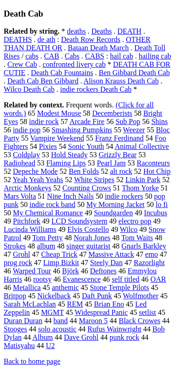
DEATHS (18, 39)
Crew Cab (22, 64)
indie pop (27, 130)
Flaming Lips (66, 163)
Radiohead (19, 163)
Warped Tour (32, 271)
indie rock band (52, 204)
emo (151, 254)
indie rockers (124, 196)
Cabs (72, 56)
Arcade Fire (87, 121)
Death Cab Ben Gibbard (42, 81)
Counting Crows (87, 188)
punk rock (124, 337)
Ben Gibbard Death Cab (134, 73)
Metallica (27, 287)
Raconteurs (153, 163)
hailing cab (155, 56)
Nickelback (54, 296)
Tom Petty (47, 238)
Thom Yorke (140, 188)
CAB (51, 56)
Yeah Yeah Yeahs (37, 180)
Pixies (48, 146)
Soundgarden (113, 213)
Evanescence (82, 279)
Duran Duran (23, 321)
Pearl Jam (111, 163)
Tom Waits (137, 238)
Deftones (103, 271)
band (60, 321)
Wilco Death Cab (29, 89)
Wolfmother (140, 296)
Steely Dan (106, 262)
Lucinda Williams (30, 229)
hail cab (121, 56)
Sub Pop (128, 121)
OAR (158, 279)
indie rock (44, 121)
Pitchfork (27, 221)
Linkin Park (142, 180)
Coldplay (26, 155)
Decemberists (112, 113)
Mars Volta (20, 196)
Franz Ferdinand (119, 138)
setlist (147, 312)
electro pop (135, 221)
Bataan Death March (98, 48)
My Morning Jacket (116, 204)
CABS (94, 56)
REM (75, 304)
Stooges (15, 329)
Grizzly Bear (117, 155)
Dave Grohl (81, 337)
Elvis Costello (88, 229)
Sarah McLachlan (30, 304)
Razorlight (149, 262)
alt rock (121, 171)
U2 (50, 345)
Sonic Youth (86, 146)
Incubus (155, 213)
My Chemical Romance (48, 213)
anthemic (65, 287)
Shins (159, 121)
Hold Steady (69, 155)
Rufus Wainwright (114, 329)
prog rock (18, 262)
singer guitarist (88, 246)
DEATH (129, 31)
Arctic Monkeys (28, 188)
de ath (46, 39)
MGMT (52, 312)
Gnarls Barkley (144, 246)
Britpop (15, 296)
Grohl (21, 254)
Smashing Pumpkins (82, 130)
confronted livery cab (74, 64)
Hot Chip (156, 171)
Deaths (101, 31)
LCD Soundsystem (79, 221)
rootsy (42, 279)
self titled (126, 279)
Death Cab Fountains (62, 73)
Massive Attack (111, 254)
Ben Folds (84, 171)
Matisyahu (19, 345)
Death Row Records (90, 39)
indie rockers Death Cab (95, 89)
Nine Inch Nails (70, 196)
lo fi (162, 204)
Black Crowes (139, 321)
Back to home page (32, 361)
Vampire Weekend (57, 138)
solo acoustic (57, 329)
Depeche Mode (35, 171)
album (46, 246)
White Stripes (94, 180)
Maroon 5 (93, 321)
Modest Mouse (59, 113)
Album (42, 337)
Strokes (15, 246)
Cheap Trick (59, 254)
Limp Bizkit (61, 262)
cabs (31, 56)
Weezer (134, 130)
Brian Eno (109, 304)
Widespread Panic (101, 312)
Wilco (128, 229)
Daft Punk (97, 296)
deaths (76, 31)
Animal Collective (142, 146)
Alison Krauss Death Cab (120, 81)
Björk (70, 271)
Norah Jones (92, 238)
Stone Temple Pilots (119, 287)
